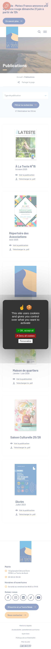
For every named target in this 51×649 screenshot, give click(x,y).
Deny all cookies (25, 336)
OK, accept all (25, 330)
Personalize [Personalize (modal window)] (25, 341)
